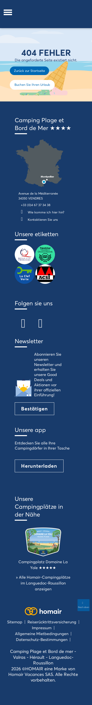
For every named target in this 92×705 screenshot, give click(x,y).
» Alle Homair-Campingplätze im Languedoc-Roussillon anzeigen (43, 582)
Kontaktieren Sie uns (38, 219)
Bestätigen (34, 408)
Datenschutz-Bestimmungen (41, 639)
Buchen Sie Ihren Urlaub (32, 84)
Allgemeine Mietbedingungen (41, 633)
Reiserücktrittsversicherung (51, 621)
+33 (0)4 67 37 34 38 (35, 205)
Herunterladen (39, 466)
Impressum (42, 627)
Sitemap (14, 621)
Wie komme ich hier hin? (41, 212)
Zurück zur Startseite (29, 70)
